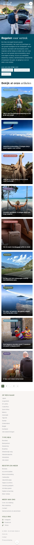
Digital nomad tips (7, 491)
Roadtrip (5, 449)
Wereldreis (5, 457)
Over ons (4, 534)
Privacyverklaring (7, 540)
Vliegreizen (7, 70)
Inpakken (6, 74)
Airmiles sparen (7, 488)
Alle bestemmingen (8, 432)
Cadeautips (5, 477)
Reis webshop (6, 505)
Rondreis (5, 440)
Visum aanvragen (21, 70)
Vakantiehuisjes (7, 480)
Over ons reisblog (7, 502)
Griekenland (6, 423)
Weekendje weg (7, 451)
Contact (4, 508)
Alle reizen (5, 460)
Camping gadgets (7, 485)
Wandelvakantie (7, 454)
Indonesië (5, 415)
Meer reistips (6, 494)
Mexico (4, 412)
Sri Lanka (5, 404)
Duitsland (5, 429)
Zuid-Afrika (5, 409)
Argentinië (5, 401)
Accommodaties (7, 471)
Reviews (4, 469)
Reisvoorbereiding (8, 474)
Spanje (4, 420)
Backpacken (6, 443)
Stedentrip (5, 446)
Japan (4, 398)
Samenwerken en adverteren (11, 511)
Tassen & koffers (7, 482)
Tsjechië (4, 418)
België (4, 426)
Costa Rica (5, 406)
